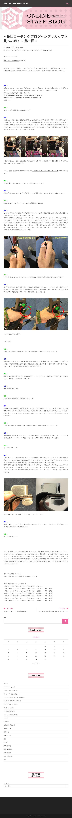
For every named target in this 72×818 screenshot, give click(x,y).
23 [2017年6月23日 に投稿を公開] (45, 656)
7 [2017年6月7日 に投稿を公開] (26, 649)
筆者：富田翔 (47, 50)
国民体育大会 (7, 735)
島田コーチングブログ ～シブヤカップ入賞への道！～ (23, 50)
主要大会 (6, 721)
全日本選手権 (7, 728)
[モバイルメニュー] (67, 3)
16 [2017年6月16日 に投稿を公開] (45, 653)
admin (8, 48)
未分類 (5, 742)
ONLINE (6, 683)
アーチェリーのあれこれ (10, 690)
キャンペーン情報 (9, 708)
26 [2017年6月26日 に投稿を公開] (8, 659)
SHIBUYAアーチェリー (10, 687)
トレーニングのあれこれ (10, 715)
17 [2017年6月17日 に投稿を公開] (54, 653)
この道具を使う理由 (9, 711)
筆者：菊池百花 (8, 756)
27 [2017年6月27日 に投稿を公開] (17, 659)
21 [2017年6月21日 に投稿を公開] (26, 656)
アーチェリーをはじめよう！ (12, 694)
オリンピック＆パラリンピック (12, 701)
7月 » (37, 663)
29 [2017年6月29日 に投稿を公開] (36, 659)
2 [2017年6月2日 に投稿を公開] (45, 646)
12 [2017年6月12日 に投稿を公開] (8, 653)
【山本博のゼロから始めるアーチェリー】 (45, 171)
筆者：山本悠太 (8, 749)
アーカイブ (7, 783)
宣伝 (5, 739)
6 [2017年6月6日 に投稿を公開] (17, 649)
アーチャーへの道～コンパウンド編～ (14, 697)
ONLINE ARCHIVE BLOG (17, 3)
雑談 (5, 760)
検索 (5, 617)
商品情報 (6, 732)
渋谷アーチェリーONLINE (11, 60)
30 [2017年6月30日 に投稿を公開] (45, 659)
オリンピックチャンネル (10, 704)
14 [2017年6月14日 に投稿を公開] (26, 653)
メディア (6, 718)
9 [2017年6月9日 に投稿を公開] (45, 649)
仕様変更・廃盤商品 (9, 725)
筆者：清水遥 (7, 753)
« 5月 (34, 663)
